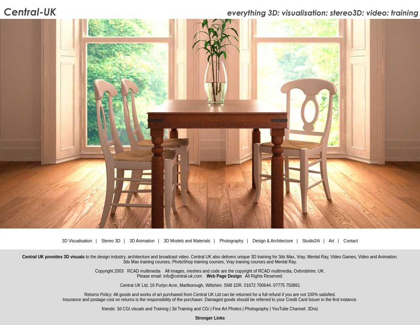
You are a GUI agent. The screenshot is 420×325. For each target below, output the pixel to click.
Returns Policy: (98, 294)
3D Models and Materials (187, 241)
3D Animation (141, 241)
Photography (232, 241)
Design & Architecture (272, 241)
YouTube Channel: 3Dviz (295, 309)
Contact (351, 241)
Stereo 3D (110, 241)
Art (331, 241)
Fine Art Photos (227, 309)
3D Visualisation (77, 241)
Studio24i (311, 241)
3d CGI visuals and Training (142, 309)
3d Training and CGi (190, 309)
